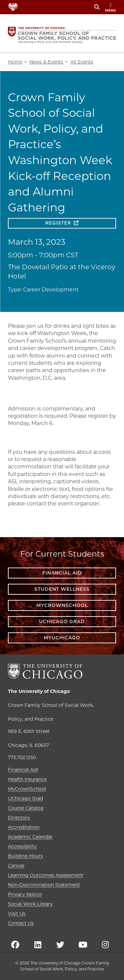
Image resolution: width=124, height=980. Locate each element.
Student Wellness (62, 589)
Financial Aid (62, 573)
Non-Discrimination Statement (44, 885)
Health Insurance (27, 779)
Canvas (16, 866)
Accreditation (23, 827)
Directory (19, 818)
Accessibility (22, 846)
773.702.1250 (22, 757)
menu (110, 8)
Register (58, 223)
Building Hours (25, 856)
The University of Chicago (39, 691)
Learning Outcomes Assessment (45, 875)
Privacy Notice (25, 894)
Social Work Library (30, 904)
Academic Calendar (30, 837)
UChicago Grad (62, 621)
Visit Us (16, 913)
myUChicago (62, 638)
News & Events (46, 62)
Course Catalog (26, 808)
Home (15, 62)
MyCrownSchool (62, 605)
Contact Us (21, 923)
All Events (81, 62)
